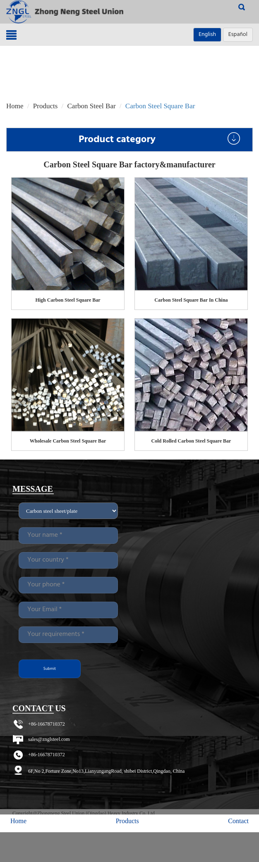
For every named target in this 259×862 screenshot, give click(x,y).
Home (15, 106)
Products (45, 106)
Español (237, 34)
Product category (159, 140)
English (207, 34)
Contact (238, 820)
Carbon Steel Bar (91, 106)
